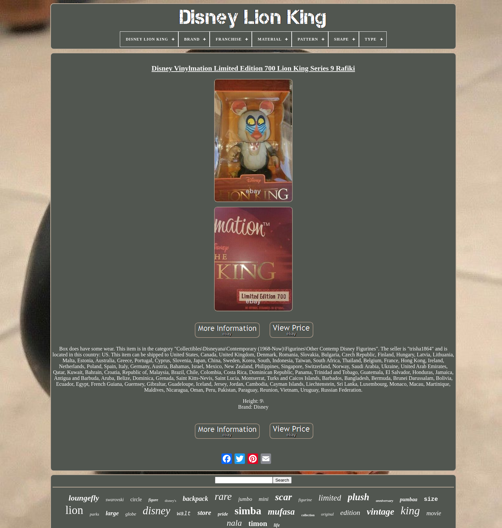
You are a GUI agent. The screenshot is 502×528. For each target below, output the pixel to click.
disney (156, 511)
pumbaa (408, 499)
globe (130, 514)
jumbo (245, 499)
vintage (380, 511)
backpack (195, 498)
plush (358, 497)
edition (350, 512)
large (112, 513)
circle (136, 499)
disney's (170, 500)
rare (223, 496)
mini (263, 499)
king (410, 510)
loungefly (84, 498)
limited (329, 497)
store (204, 513)
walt (184, 513)
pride (223, 514)
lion (74, 510)
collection (308, 515)
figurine (305, 499)
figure (153, 500)
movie (433, 513)
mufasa (281, 512)
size (431, 499)
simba (248, 511)
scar (283, 496)
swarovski (114, 499)
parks (94, 514)
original (327, 514)
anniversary (385, 500)
